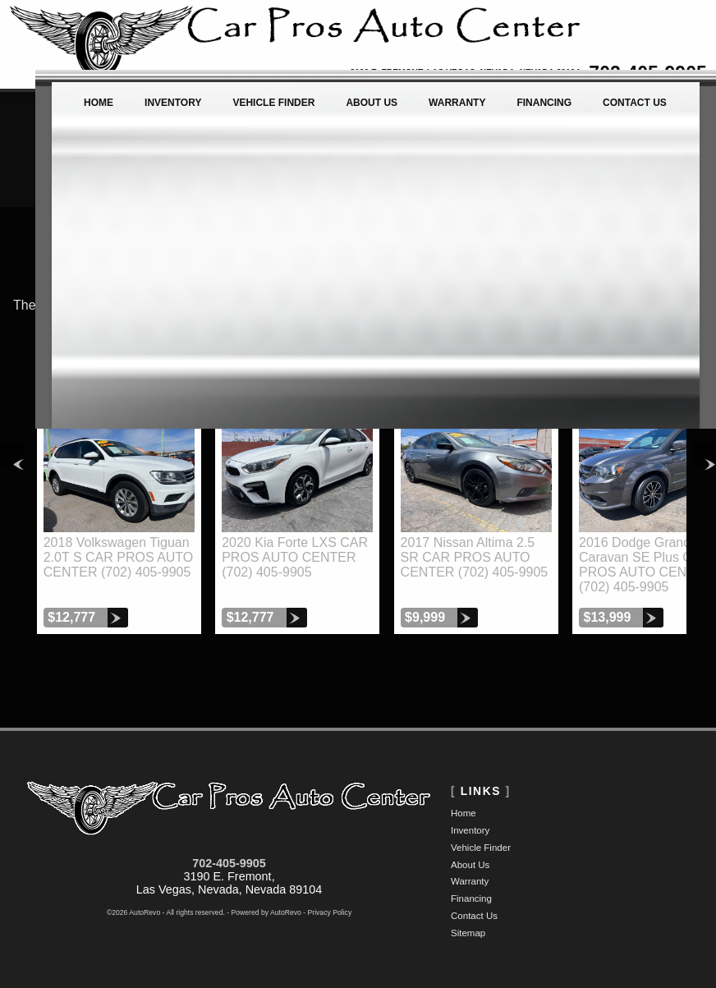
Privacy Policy (330, 912)
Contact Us (474, 916)
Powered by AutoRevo (266, 912)
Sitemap (468, 933)
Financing (471, 898)
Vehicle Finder (481, 847)
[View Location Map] (422, 73)
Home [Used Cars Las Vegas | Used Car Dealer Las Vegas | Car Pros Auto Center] (60, 111)
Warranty (470, 881)
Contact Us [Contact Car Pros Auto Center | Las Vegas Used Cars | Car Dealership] (638, 111)
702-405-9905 (229, 863)
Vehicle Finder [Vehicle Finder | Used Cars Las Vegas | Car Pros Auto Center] (249, 111)
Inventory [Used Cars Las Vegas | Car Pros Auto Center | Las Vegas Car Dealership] (140, 111)
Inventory (470, 830)
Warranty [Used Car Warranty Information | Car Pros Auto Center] (446, 111)
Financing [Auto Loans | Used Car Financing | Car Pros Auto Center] (540, 111)
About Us (470, 865)
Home (463, 813)
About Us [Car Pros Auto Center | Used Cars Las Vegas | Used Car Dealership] (354, 111)
